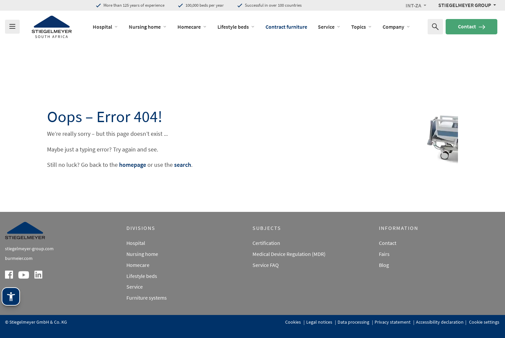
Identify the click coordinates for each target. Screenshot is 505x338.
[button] (416, 5)
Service (134, 286)
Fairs (384, 254)
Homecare (137, 265)
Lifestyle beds (141, 276)
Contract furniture (286, 26)
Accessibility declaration (440, 322)
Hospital (135, 243)
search (182, 164)
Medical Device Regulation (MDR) (289, 254)
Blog (384, 265)
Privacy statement (393, 322)
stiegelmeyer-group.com (29, 249)
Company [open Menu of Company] (396, 26)
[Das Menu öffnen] (12, 27)
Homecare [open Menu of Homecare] (192, 26)
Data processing (354, 322)
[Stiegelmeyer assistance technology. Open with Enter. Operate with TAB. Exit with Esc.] (11, 296)
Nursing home (142, 254)
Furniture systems (146, 297)
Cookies (293, 322)
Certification (266, 243)
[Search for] (435, 26)
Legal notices (319, 322)
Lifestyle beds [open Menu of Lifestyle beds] (236, 26)
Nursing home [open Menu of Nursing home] (148, 26)
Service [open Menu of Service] (329, 26)
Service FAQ (265, 265)
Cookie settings (483, 322)
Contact (471, 26)
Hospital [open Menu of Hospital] (105, 26)
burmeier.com (19, 258)
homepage (132, 164)
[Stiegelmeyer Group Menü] (467, 5)
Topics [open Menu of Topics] (361, 26)
